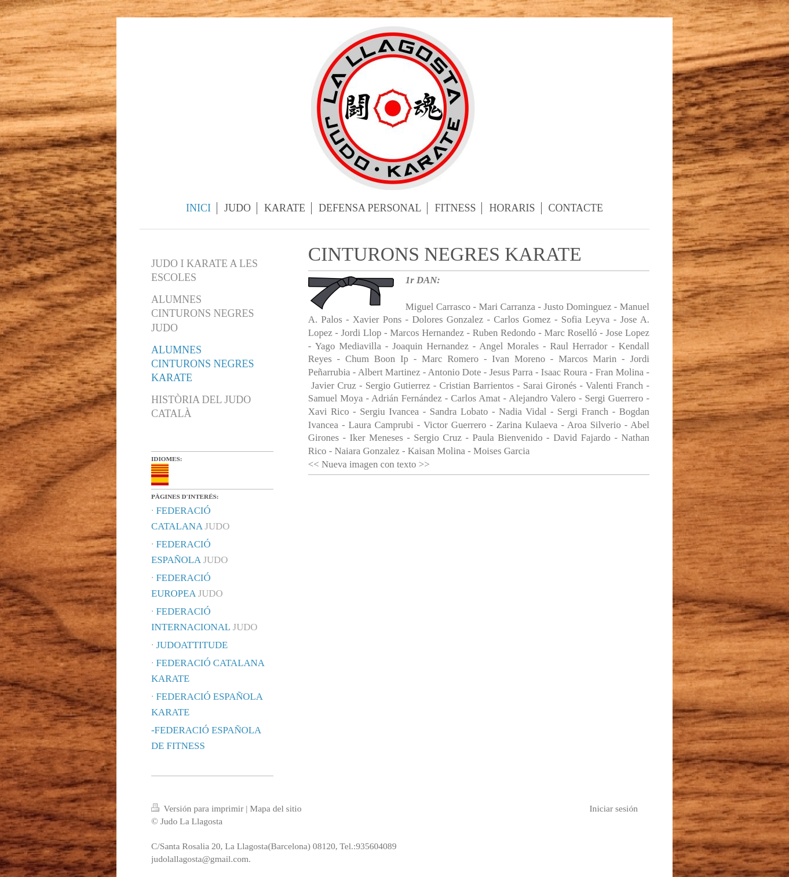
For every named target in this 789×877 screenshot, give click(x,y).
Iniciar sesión (613, 808)
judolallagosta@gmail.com (200, 859)
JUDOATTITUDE (192, 645)
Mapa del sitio (275, 808)
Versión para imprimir (198, 808)
